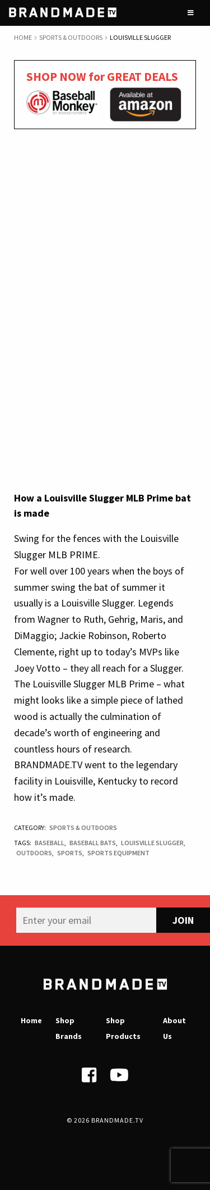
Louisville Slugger (152, 842)
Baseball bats (92, 842)
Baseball (49, 842)
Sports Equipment (118, 853)
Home (23, 37)
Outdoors (34, 853)
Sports (69, 853)
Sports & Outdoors (70, 37)
